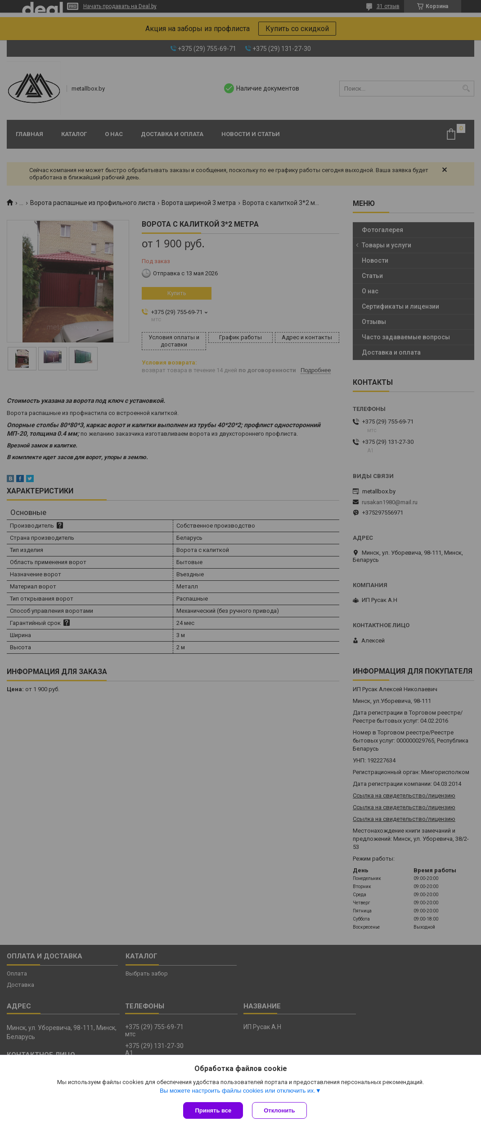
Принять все (213, 1110)
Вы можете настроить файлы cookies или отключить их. (237, 1090)
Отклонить (279, 1110)
